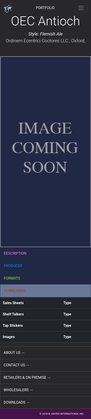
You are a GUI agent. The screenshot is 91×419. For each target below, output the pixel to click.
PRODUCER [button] (13, 266)
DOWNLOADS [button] (15, 291)
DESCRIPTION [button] (15, 253)
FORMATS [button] (12, 278)
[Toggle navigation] (81, 7)
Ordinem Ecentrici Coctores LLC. (37, 40)
